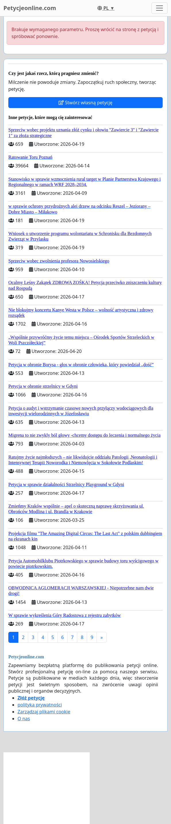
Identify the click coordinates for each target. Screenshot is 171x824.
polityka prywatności (40, 705)
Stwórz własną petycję (85, 102)
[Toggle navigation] (159, 8)
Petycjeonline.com (29, 8)
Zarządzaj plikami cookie (44, 711)
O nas (24, 718)
